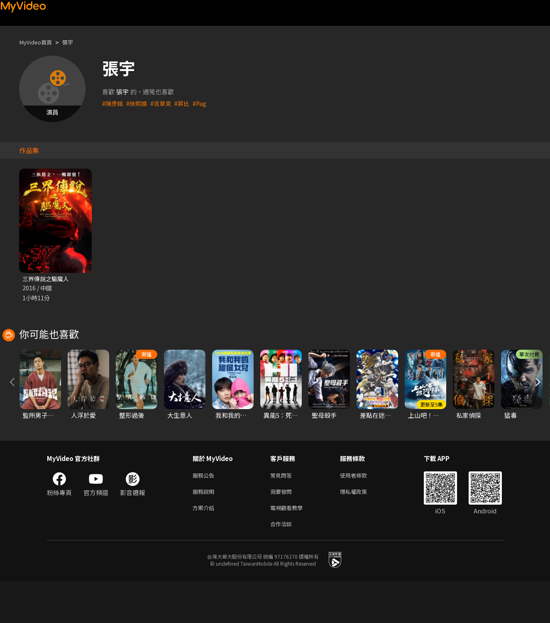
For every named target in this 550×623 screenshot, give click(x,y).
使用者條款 (360, 513)
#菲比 (186, 103)
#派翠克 (164, 103)
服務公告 (205, 513)
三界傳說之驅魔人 (47, 279)
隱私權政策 (360, 530)
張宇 (73, 42)
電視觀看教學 (289, 548)
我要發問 (282, 530)
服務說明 (205, 530)
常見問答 (282, 513)
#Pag (204, 103)
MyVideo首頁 (38, 42)
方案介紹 (205, 548)
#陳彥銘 (113, 103)
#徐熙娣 (138, 103)
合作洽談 (282, 565)
